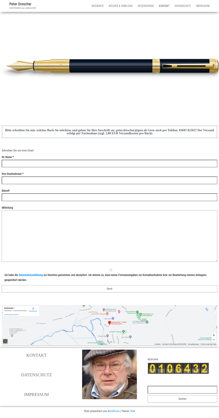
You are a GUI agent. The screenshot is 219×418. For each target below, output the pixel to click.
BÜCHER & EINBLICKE (121, 6)
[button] (37, 355)
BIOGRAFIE (98, 6)
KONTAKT (164, 6)
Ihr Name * (109, 160)
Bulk (132, 411)
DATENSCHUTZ (183, 6)
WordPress (113, 411)
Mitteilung (109, 235)
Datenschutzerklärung (31, 275)
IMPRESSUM (203, 6)
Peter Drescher (20, 4)
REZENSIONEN (146, 6)
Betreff (109, 194)
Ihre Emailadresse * (109, 177)
